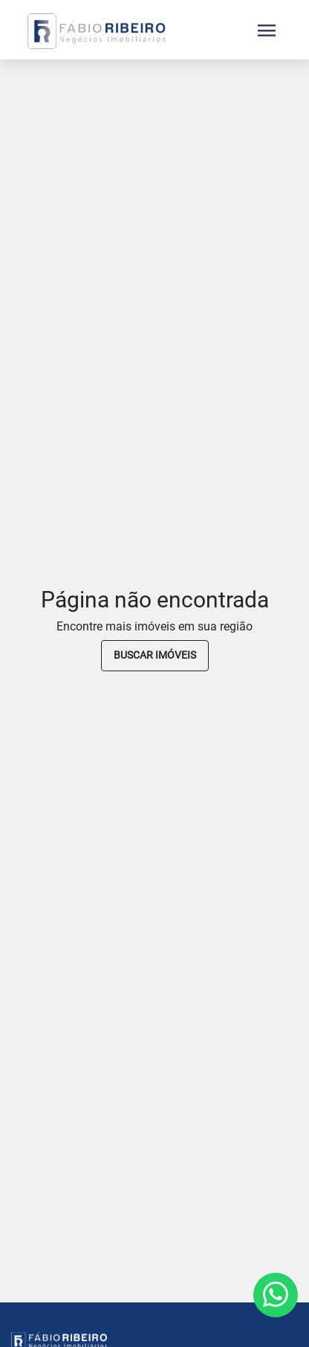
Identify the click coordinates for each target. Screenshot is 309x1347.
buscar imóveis (155, 655)
